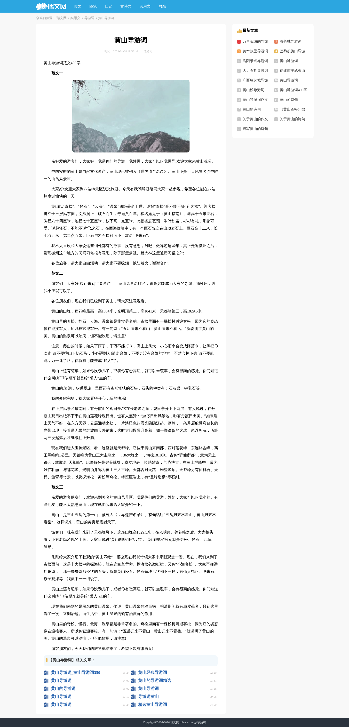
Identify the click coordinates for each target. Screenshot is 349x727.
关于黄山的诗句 (292, 119)
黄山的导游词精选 (154, 680)
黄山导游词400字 (293, 90)
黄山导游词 (61, 680)
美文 (77, 6)
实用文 (145, 6)
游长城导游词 (290, 41)
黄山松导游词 (253, 90)
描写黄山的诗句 (255, 129)
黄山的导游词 (63, 688)
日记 (108, 6)
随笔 (93, 6)
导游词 (89, 18)
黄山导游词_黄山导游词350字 (75, 672)
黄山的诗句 (289, 100)
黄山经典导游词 (152, 672)
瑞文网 (61, 18)
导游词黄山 (148, 696)
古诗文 (125, 6)
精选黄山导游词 (152, 704)
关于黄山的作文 (255, 119)
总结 (162, 6)
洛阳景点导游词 (255, 61)
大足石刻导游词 (255, 70)
